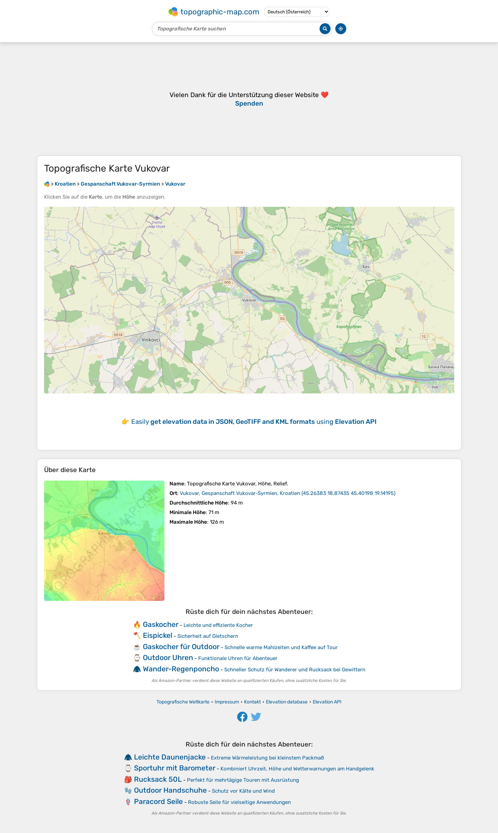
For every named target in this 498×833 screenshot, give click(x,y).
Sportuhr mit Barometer (174, 768)
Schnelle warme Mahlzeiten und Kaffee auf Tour (281, 647)
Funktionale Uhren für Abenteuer (238, 658)
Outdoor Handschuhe (170, 790)
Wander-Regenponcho (181, 668)
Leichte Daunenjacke (170, 757)
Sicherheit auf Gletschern (207, 636)
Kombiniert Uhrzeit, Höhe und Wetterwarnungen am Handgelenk (297, 769)
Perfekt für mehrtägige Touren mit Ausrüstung (243, 780)
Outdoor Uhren (168, 657)
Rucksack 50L (158, 779)
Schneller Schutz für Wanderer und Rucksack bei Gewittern (294, 670)
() (287, 493)
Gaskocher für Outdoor (181, 646)
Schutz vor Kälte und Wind (243, 791)
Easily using (254, 422)
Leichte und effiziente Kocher (218, 625)
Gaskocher (160, 624)
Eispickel (157, 635)
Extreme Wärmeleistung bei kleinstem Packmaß (267, 758)
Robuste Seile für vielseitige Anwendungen (239, 802)
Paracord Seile (158, 801)
